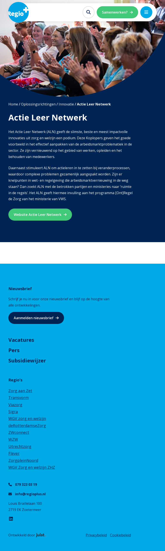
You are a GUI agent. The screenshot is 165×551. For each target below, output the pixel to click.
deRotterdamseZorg (27, 425)
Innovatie (66, 104)
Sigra (13, 411)
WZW (13, 439)
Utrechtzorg (19, 446)
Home (13, 104)
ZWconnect (18, 432)
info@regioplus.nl (30, 494)
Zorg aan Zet (20, 390)
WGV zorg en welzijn (27, 418)
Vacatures (21, 339)
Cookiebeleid (120, 535)
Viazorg (15, 404)
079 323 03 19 (26, 484)
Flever (14, 453)
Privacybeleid (96, 535)
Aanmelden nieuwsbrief (33, 318)
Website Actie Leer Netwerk (37, 214)
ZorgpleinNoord (23, 460)
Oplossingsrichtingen (38, 104)
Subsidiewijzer (27, 360)
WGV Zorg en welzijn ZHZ (31, 467)
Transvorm (18, 397)
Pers (14, 350)
